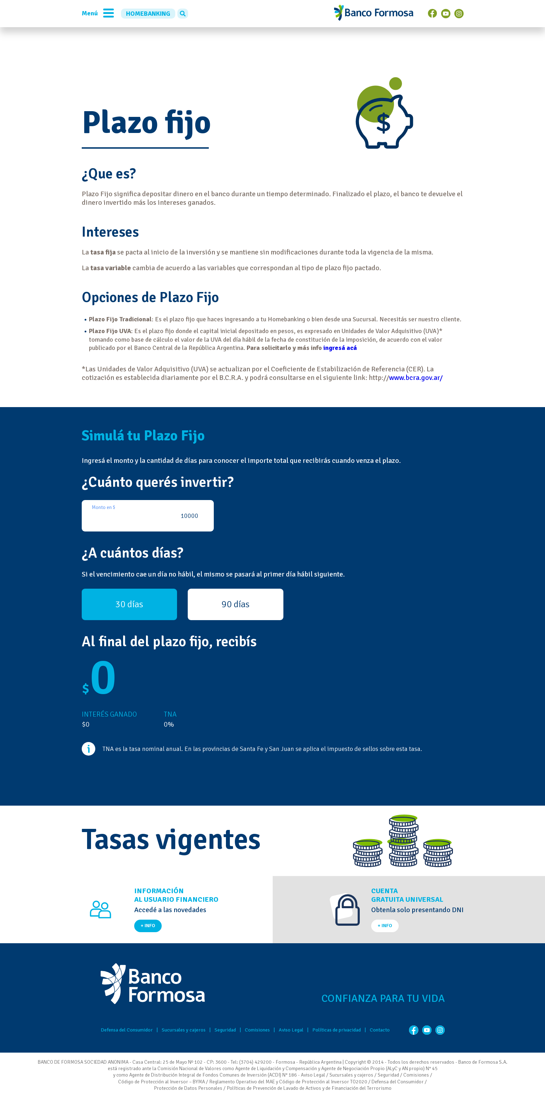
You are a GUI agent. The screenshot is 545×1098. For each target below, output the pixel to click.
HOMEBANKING (148, 14)
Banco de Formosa (374, 14)
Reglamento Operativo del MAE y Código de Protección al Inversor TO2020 (288, 1082)
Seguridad (225, 1030)
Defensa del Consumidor (127, 1030)
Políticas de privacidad (336, 1030)
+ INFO (148, 926)
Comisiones (257, 1030)
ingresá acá (340, 348)
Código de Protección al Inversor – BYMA (161, 1082)
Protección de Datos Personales (188, 1088)
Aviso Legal (291, 1030)
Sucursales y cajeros (184, 1030)
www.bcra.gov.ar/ (416, 377)
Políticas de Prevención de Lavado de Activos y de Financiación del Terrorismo (309, 1088)
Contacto (380, 1030)
